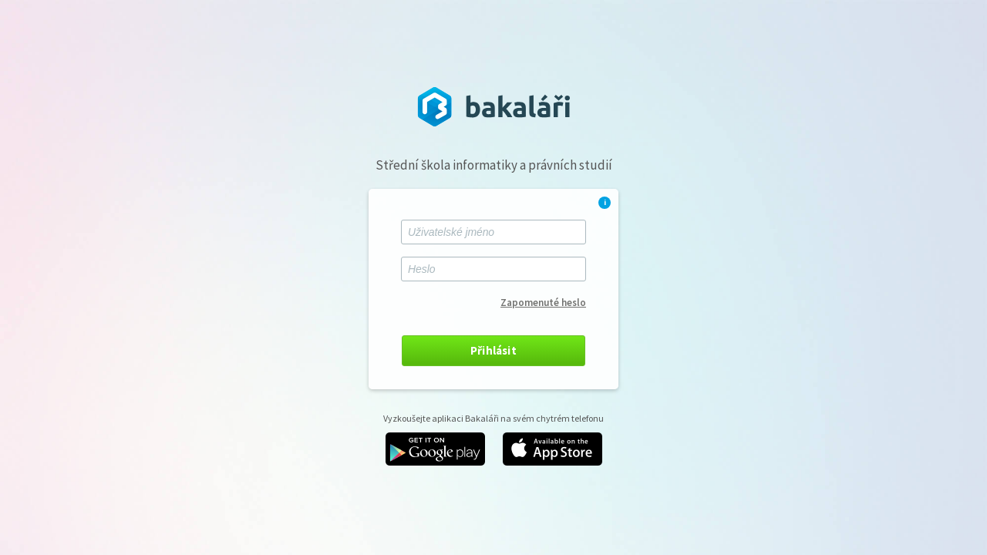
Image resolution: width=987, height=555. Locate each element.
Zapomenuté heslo (543, 302)
